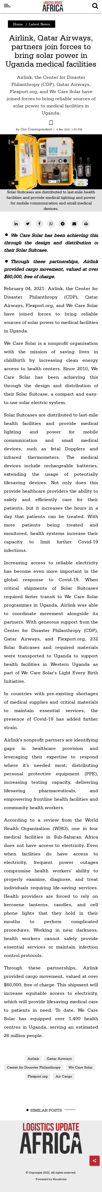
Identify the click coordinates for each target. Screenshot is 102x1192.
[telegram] (63, 224)
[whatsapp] (51, 224)
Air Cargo (63, 1076)
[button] (51, 123)
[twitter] (28, 224)
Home (18, 24)
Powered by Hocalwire (51, 1179)
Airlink (33, 1058)
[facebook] (39, 224)
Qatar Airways (59, 1058)
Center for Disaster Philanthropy (34, 1067)
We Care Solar (80, 1067)
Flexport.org (38, 1076)
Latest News (39, 24)
